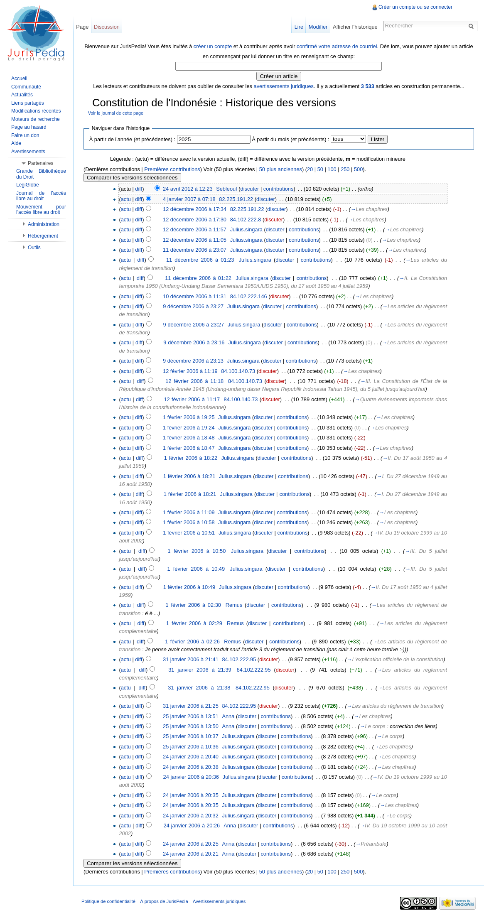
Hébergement (43, 236)
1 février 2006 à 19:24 (189, 427)
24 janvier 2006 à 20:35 (191, 795)
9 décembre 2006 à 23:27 (193, 306)
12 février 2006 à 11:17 (192, 399)
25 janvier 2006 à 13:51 (191, 716)
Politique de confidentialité (108, 901)
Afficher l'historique (355, 27)
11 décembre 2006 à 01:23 (200, 260)
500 (358, 169)
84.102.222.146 (248, 296)
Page (82, 27)
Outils (34, 247)
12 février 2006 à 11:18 (194, 381)
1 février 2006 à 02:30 (193, 605)
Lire (299, 27)
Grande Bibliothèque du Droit (41, 174)
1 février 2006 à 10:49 (196, 569)
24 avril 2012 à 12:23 (188, 189)
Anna (228, 716)
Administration (43, 224)
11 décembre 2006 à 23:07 (194, 250)
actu (126, 199)
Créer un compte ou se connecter (415, 7)
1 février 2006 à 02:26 (192, 641)
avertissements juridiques (284, 86)
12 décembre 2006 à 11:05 (194, 240)
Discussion (107, 27)
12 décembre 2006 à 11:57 (194, 229)
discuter (250, 189)
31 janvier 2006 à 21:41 (191, 659)
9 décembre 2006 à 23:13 (193, 361)
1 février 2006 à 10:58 (189, 522)
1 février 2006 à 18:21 (189, 476)
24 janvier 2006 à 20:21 (191, 854)
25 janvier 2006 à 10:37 (191, 736)
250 (345, 169)
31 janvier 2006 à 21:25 (191, 706)
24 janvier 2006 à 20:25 (191, 844)
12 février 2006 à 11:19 (190, 371)
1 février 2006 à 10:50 (197, 551)
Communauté (26, 87)
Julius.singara (246, 229)
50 (320, 169)
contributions (278, 189)
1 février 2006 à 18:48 (189, 437)
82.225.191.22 (236, 199)
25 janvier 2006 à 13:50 (191, 726)
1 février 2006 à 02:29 (194, 623)
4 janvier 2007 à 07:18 (189, 199)
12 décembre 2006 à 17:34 (194, 209)
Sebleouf (226, 189)
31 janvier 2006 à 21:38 (199, 687)
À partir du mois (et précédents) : (290, 139)
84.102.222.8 (245, 219)
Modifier (318, 27)
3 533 (367, 86)
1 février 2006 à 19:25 (189, 417)
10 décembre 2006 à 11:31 (194, 296)
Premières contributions (172, 169)
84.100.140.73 (238, 371)
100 (331, 169)
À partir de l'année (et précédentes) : (132, 139)
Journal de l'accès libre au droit (41, 196)
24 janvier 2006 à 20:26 (192, 825)
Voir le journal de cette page (115, 112)
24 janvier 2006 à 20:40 (191, 756)
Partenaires (40, 163)
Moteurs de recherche (35, 119)
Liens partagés (27, 103)
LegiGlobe (27, 185)
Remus (234, 605)
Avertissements (28, 152)
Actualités (22, 95)
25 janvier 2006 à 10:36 (191, 746)
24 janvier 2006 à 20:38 (191, 767)
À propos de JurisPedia (164, 901)
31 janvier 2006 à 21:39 (199, 670)
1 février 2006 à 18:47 (189, 448)
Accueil (19, 78)
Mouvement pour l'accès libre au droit (41, 210)
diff (138, 189)
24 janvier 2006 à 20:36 (191, 777)
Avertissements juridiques (219, 901)
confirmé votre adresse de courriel (337, 46)
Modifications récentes (36, 111)
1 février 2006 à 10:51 (189, 533)
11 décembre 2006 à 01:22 (198, 278)
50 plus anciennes (280, 169)
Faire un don (25, 135)
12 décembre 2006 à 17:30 (194, 219)
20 (310, 169)
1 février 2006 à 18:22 (190, 458)
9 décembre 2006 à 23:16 (193, 342)
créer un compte (213, 46)
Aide (16, 143)
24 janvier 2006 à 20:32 (191, 815)
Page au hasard (29, 127)
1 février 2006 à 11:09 (189, 512)
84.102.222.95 (239, 659)
